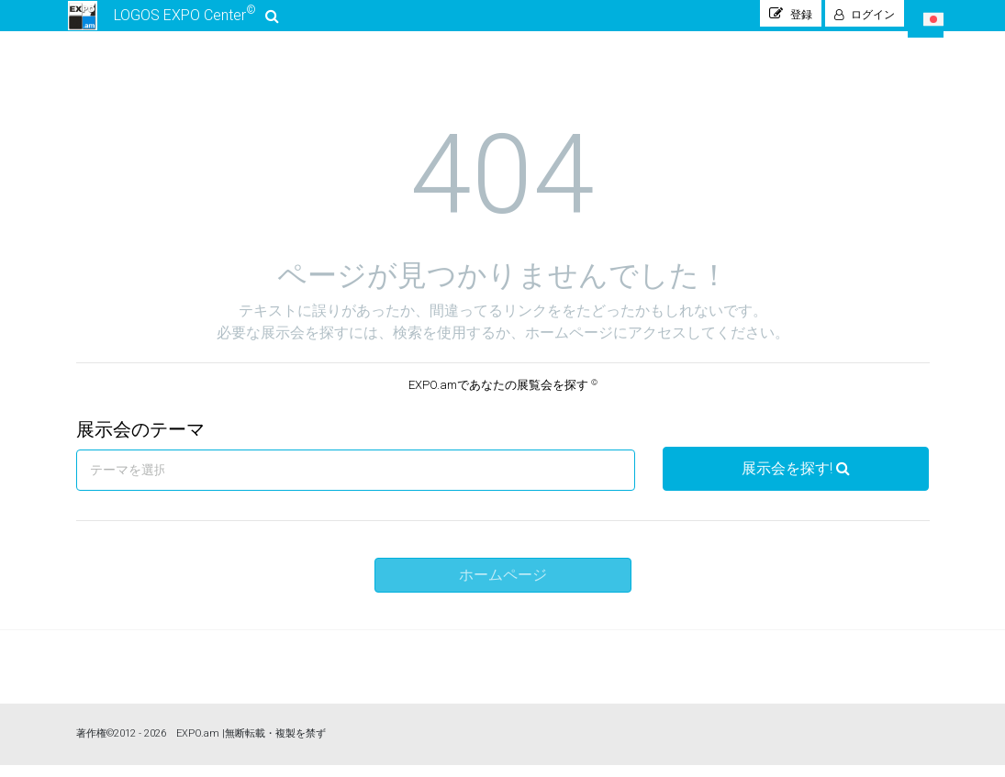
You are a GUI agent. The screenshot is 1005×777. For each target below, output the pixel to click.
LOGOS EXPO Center (174, 21)
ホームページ (503, 586)
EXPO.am (197, 745)
